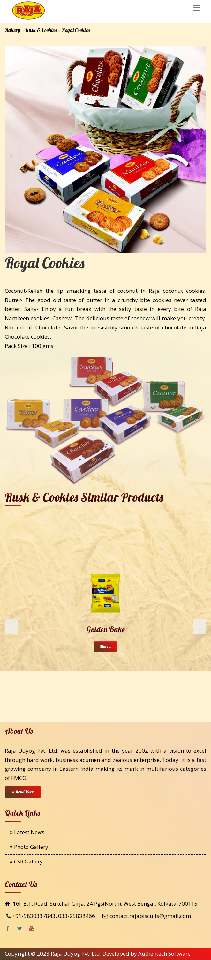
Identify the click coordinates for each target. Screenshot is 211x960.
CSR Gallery (26, 861)
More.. (105, 647)
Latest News (27, 832)
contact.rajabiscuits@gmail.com (150, 916)
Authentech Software (164, 953)
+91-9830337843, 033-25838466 (53, 916)
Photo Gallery (29, 846)
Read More (23, 791)
